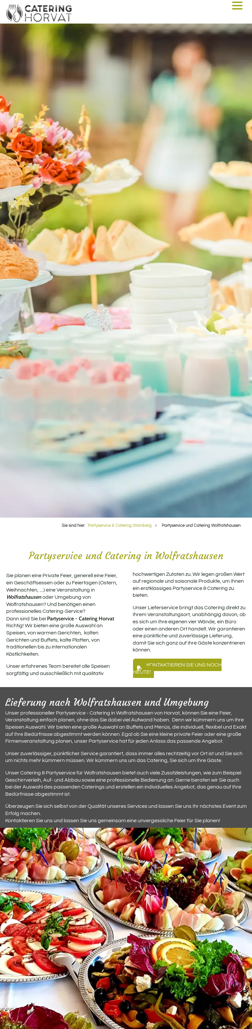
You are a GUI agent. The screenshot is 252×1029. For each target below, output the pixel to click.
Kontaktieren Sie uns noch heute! (177, 668)
